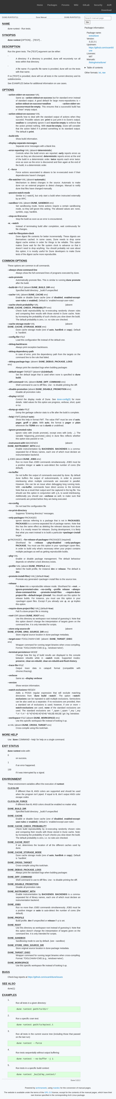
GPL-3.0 (48, 1092)
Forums (65, 5)
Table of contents (95, 67)
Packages (52, 5)
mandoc (56, 1088)
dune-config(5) (64, 399)
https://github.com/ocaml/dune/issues (45, 977)
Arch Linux (16, 5)
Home (40, 5)
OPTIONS (8, 89)
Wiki (76, 5)
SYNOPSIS (9, 35)
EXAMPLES (9, 995)
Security (98, 5)
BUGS (6, 972)
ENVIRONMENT (12, 779)
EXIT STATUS (10, 746)
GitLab (86, 5)
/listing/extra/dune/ (97, 62)
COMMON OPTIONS (14, 260)
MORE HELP (10, 734)
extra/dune (94, 36)
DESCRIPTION (11, 46)
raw (104, 72)
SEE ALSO (8, 983)
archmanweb (41, 1088)
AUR (109, 5)
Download (106, 10)
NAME (6, 23)
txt (100, 72)
